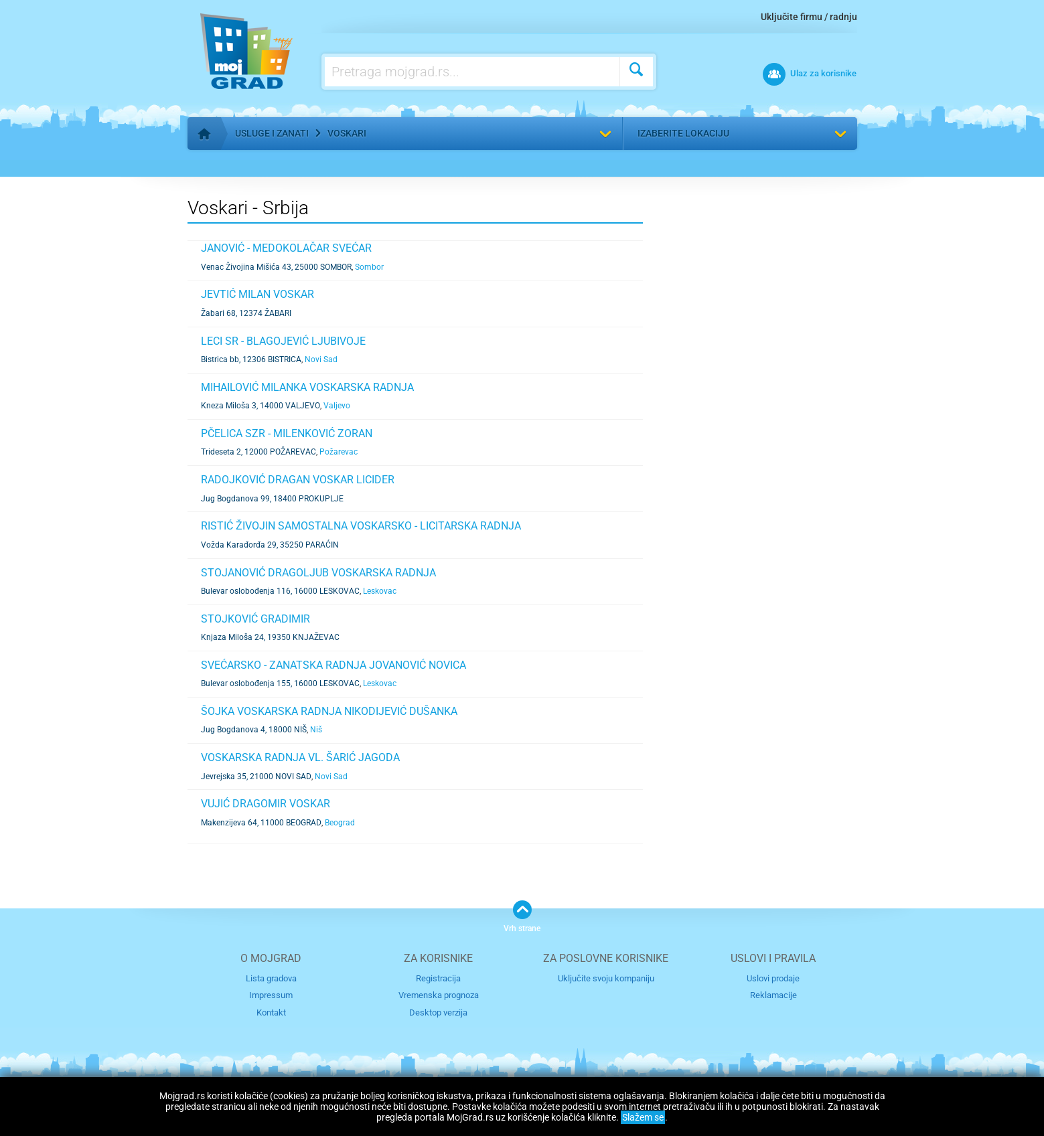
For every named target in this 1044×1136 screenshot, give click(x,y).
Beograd (340, 822)
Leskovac (379, 591)
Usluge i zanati (272, 133)
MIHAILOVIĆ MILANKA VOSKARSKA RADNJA (307, 387)
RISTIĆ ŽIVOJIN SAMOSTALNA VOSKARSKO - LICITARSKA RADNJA (361, 525)
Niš (316, 729)
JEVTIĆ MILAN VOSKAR (257, 294)
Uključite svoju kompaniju (606, 978)
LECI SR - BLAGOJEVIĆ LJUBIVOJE (283, 341)
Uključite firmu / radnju (809, 16)
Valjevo (336, 405)
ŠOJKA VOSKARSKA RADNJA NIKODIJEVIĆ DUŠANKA (329, 711)
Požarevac (338, 452)
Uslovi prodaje (773, 978)
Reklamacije (773, 995)
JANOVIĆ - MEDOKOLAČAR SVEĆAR (286, 248)
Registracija (438, 978)
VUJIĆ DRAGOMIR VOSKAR (265, 803)
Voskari (346, 133)
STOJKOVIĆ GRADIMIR (255, 619)
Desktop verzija (438, 1012)
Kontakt (271, 1012)
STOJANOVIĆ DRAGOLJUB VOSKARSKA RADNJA (318, 572)
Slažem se (643, 1117)
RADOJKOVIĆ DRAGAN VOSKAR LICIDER (297, 479)
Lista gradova (271, 978)
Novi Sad (321, 359)
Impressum (271, 995)
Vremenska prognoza (438, 995)
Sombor (369, 267)
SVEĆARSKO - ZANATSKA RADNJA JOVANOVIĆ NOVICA (333, 665)
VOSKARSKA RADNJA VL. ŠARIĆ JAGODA (300, 757)
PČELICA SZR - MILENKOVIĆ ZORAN (286, 433)
